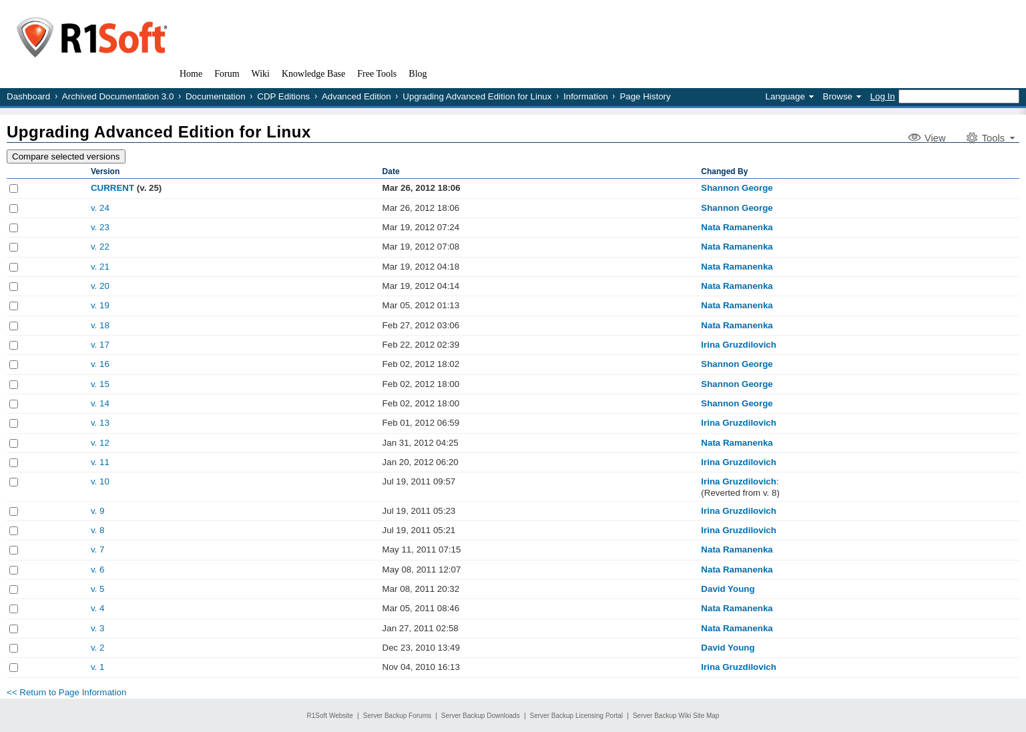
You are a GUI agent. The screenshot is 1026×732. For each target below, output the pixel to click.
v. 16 (100, 364)
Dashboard (28, 96)
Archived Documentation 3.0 (118, 96)
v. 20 (100, 286)
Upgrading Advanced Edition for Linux (477, 96)
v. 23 (100, 227)
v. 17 (100, 345)
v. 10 (100, 481)
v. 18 (100, 325)
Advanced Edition (356, 96)
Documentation (216, 96)
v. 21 (100, 267)
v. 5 (98, 589)
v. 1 (98, 667)
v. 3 (98, 628)
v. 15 (100, 384)
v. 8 (98, 530)
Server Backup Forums (397, 715)
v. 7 (98, 549)
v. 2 (98, 648)
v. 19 (100, 305)
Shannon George (736, 188)
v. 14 (100, 403)
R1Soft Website (330, 715)
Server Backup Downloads (480, 715)
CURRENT (112, 188)
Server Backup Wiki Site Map (676, 715)
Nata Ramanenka (736, 227)
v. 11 (100, 462)
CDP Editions (283, 96)
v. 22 (100, 247)
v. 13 (100, 423)
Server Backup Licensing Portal (576, 715)
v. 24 (100, 208)
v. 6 (98, 570)
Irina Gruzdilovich (738, 345)
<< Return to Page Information (66, 692)
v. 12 (100, 443)
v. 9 (98, 511)
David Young (727, 589)
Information (585, 96)
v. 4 (98, 608)
